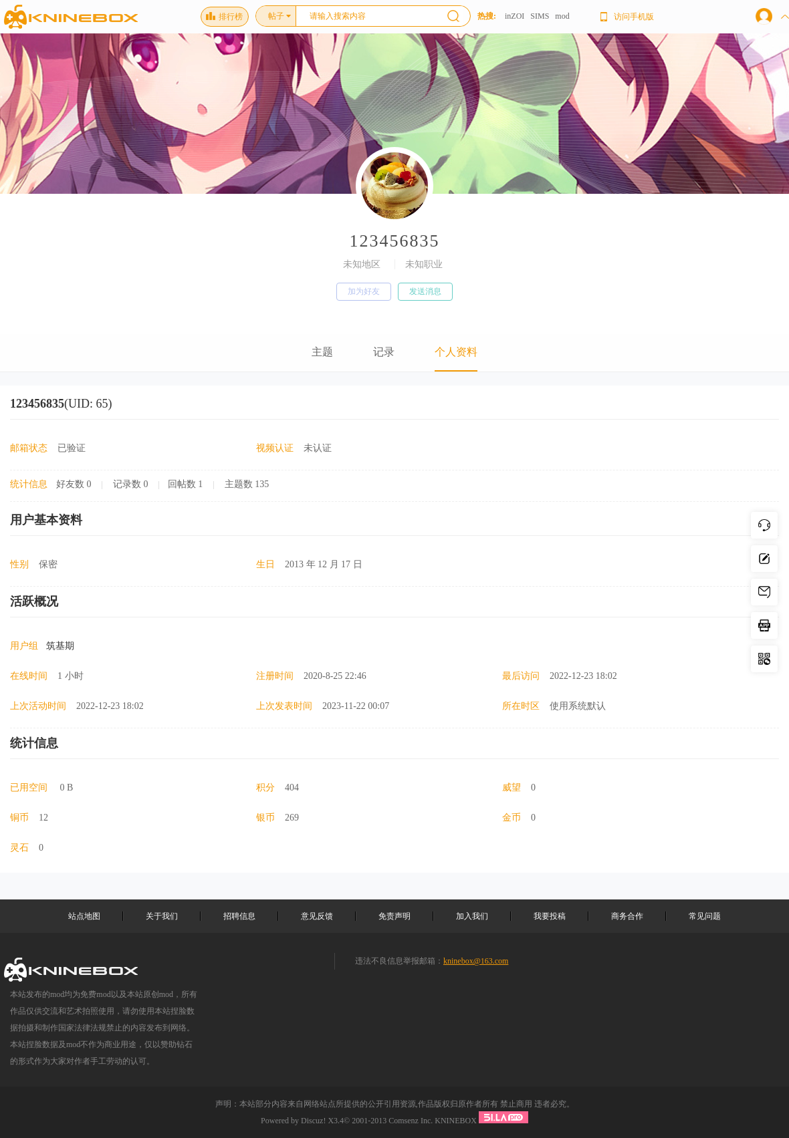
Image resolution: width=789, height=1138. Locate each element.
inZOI (514, 16)
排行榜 (224, 16)
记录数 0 (130, 484)
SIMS (539, 16)
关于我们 (162, 916)
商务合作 (627, 916)
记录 (383, 352)
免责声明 (394, 916)
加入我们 (472, 916)
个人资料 (456, 352)
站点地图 (84, 916)
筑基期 (60, 646)
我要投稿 (550, 916)
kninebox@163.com (475, 961)
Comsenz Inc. (410, 1120)
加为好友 (364, 291)
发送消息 (425, 291)
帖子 (276, 16)
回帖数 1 (185, 484)
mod (562, 16)
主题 (322, 352)
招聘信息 (239, 916)
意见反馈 (317, 916)
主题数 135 (247, 484)
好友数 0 (74, 484)
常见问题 (705, 916)
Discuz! (313, 1120)
